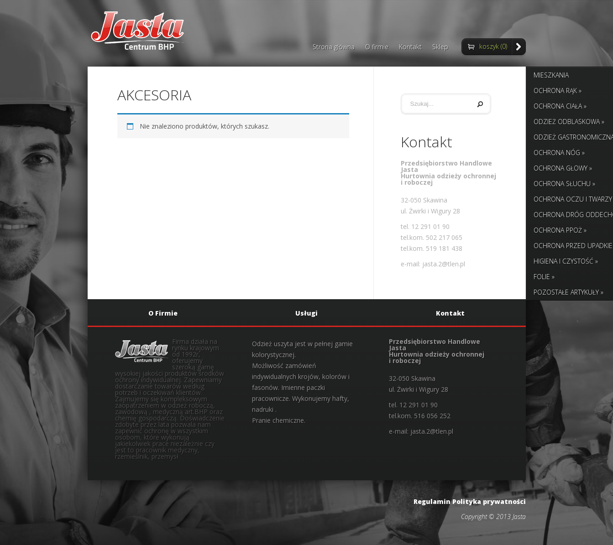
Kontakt (410, 47)
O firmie (376, 47)
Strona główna (334, 47)
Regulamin (432, 501)
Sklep (440, 47)
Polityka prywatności (489, 501)
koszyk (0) (493, 46)
